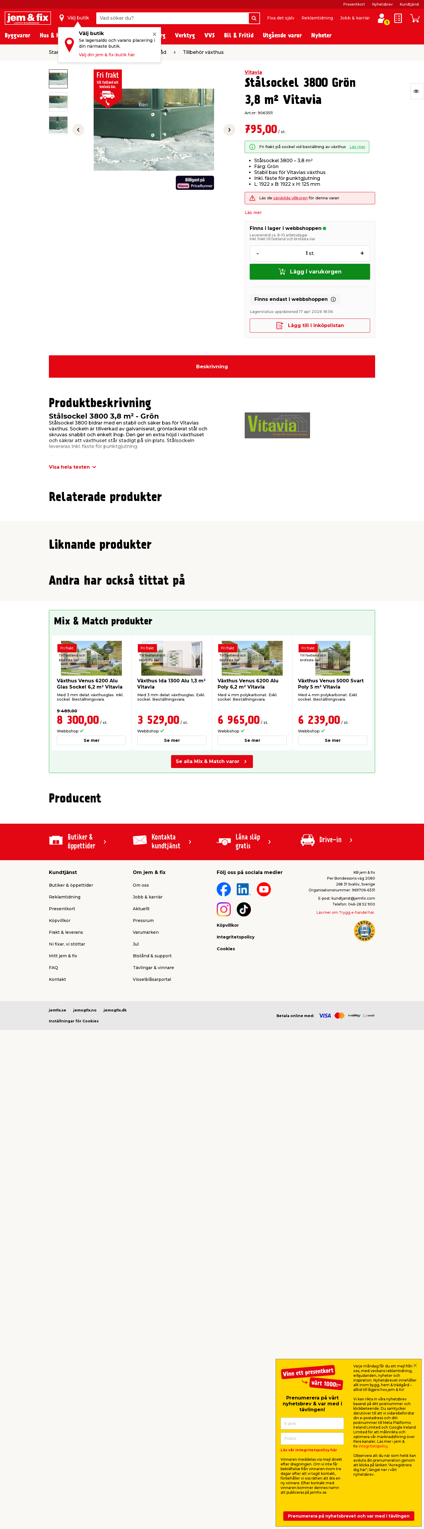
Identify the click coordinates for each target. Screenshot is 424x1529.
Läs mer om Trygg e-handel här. (346, 1253)
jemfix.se (57, 1351)
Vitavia (253, 72)
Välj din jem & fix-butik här (107, 54)
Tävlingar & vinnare (153, 1308)
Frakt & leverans (66, 1273)
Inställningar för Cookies (74, 1362)
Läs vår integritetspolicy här (309, 1450)
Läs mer (357, 147)
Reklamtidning (317, 18)
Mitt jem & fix (63, 1296)
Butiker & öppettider (71, 1225)
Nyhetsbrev (382, 4)
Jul (136, 1284)
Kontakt (57, 1320)
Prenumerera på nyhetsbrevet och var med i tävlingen (349, 1516)
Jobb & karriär (355, 18)
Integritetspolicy (235, 1277)
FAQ (53, 1308)
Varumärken (146, 1273)
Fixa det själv (280, 18)
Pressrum (143, 1261)
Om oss (141, 1225)
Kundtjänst (409, 4)
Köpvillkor (59, 1261)
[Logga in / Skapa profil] (381, 18)
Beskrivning (212, 366)
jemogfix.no (85, 1351)
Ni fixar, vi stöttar (67, 1284)
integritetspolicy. (374, 1446)
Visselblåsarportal (152, 1320)
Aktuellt (141, 1249)
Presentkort (354, 4)
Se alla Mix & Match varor (207, 1102)
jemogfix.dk (115, 1351)
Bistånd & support (152, 1296)
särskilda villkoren (290, 198)
